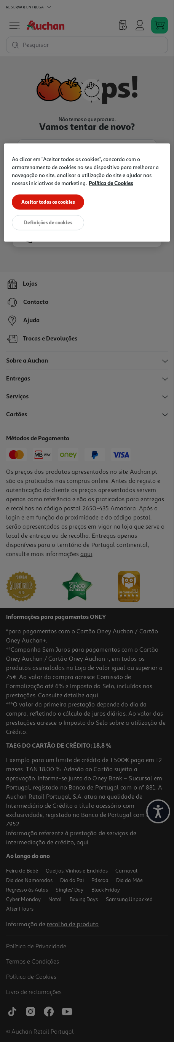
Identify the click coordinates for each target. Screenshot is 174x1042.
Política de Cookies (111, 183)
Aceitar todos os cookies (48, 202)
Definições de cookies (48, 223)
